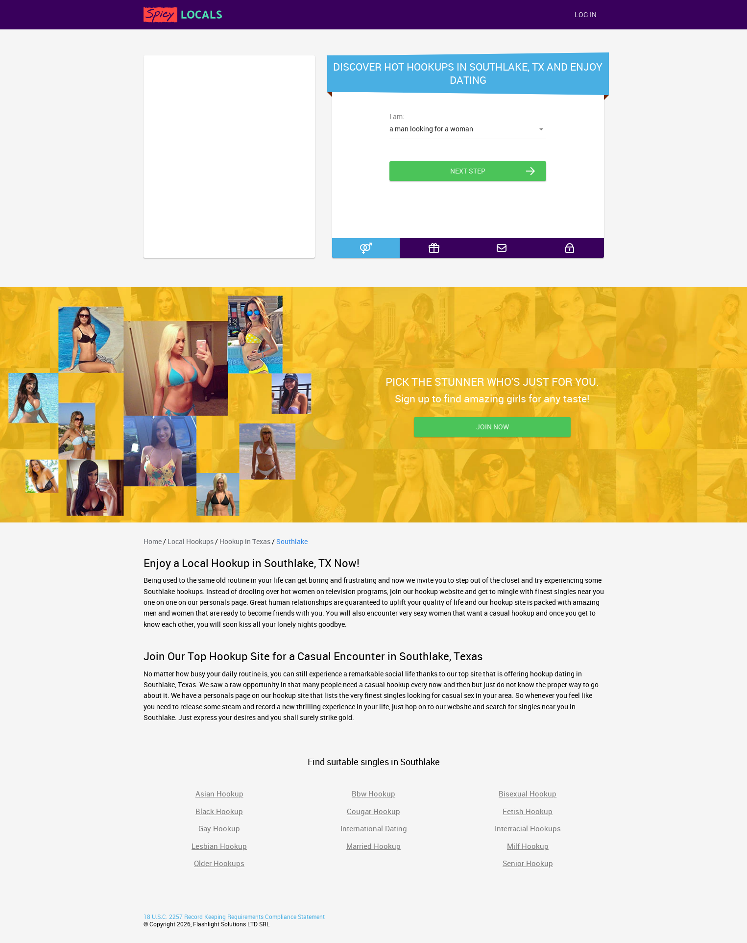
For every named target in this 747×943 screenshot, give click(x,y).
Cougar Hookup (373, 811)
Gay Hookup (219, 828)
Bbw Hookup (373, 793)
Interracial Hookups (528, 828)
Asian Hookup (219, 793)
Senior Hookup (528, 863)
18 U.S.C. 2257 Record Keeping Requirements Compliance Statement (234, 916)
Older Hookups (219, 863)
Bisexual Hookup (527, 793)
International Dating (373, 828)
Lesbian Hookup (219, 846)
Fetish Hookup (528, 811)
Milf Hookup (528, 846)
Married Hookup (373, 846)
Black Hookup (219, 811)
